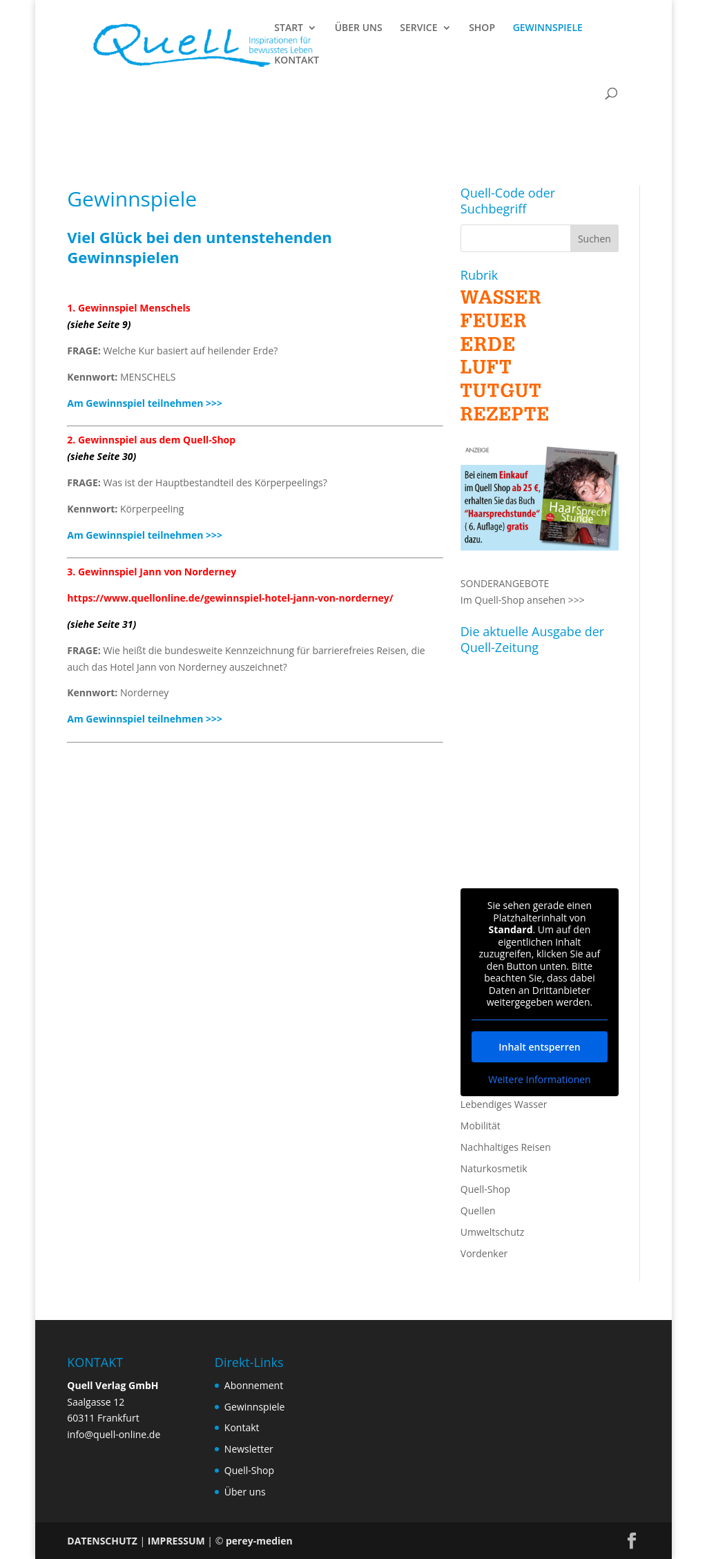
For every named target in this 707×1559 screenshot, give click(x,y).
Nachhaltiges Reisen (506, 1147)
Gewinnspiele (254, 1406)
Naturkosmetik (494, 1168)
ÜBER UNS (358, 28)
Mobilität (481, 1125)
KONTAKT (296, 60)
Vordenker (484, 1253)
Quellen (478, 1210)
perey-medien (259, 1540)
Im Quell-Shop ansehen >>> (523, 599)
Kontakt (242, 1427)
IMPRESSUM (176, 1540)
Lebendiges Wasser (504, 1104)
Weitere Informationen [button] (539, 1079)
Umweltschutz (493, 1231)
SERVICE (418, 28)
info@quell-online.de (113, 1434)
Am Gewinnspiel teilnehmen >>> (144, 403)
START (288, 28)
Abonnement (253, 1385)
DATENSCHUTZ (102, 1540)
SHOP (482, 28)
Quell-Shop (485, 1189)
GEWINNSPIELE (548, 28)
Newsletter (248, 1448)
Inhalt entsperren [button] (539, 1046)
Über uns (245, 1491)
